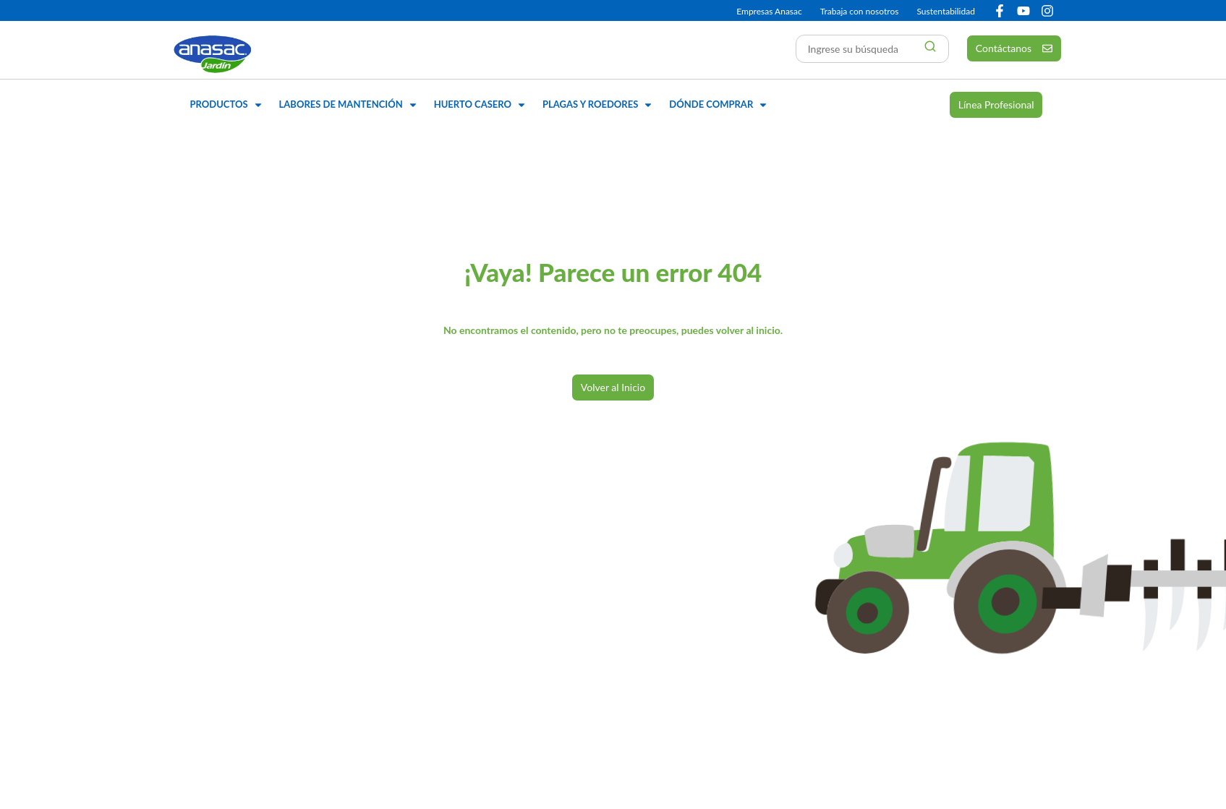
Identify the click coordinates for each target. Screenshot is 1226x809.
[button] (227, 105)
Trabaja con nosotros (859, 11)
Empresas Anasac (769, 11)
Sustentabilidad (945, 11)
